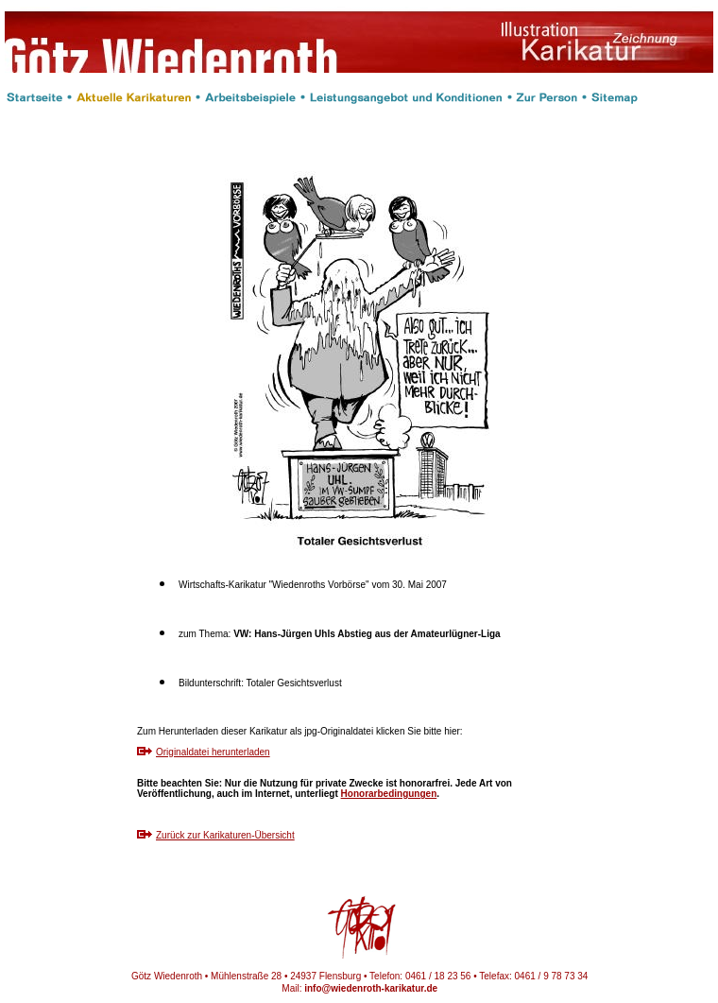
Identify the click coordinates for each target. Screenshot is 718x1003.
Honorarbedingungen (389, 793)
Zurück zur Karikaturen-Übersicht (225, 835)
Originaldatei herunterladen (213, 752)
